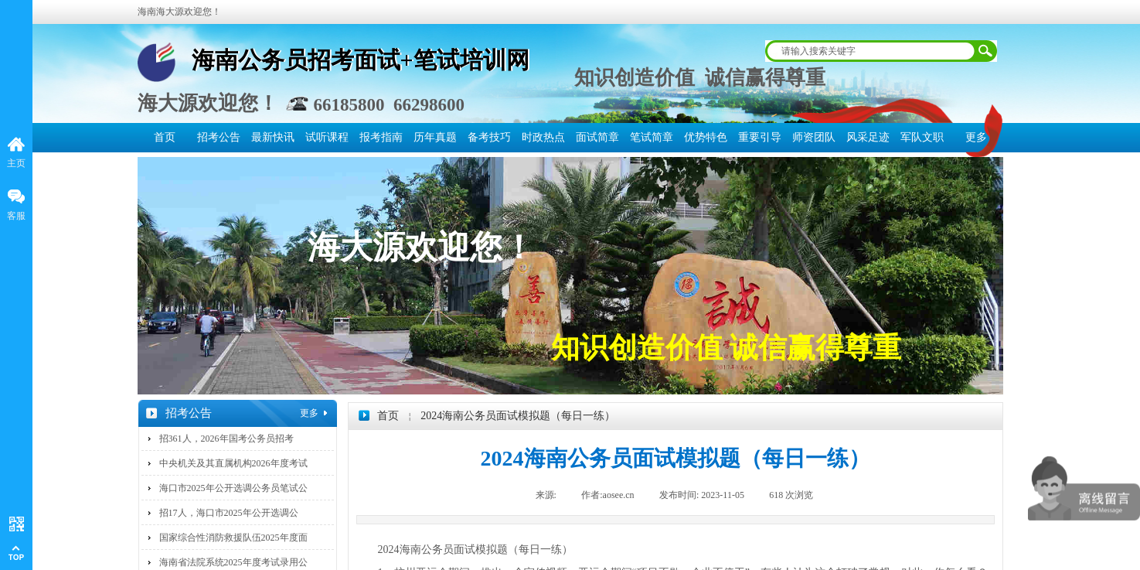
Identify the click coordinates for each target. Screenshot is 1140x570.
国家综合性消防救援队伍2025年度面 (233, 537)
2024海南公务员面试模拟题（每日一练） (517, 416)
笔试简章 (651, 137)
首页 (164, 137)
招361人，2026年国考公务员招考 (226, 438)
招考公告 (218, 137)
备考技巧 (489, 137)
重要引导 (759, 137)
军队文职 (922, 137)
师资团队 (813, 137)
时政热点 (543, 137)
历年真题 (435, 137)
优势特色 (705, 137)
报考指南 (381, 137)
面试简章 (597, 137)
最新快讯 (272, 137)
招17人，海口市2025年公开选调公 (228, 512)
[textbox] (871, 51)
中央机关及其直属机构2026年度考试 (233, 463)
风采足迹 (868, 137)
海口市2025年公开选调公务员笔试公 (233, 488)
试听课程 (327, 137)
